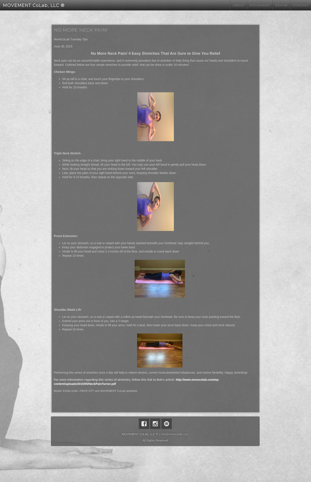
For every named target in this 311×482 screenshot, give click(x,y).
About (238, 5)
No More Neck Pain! (81, 30)
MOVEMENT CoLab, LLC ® (34, 5)
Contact (300, 5)
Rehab (281, 5)
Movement (260, 5)
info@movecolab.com (175, 434)
